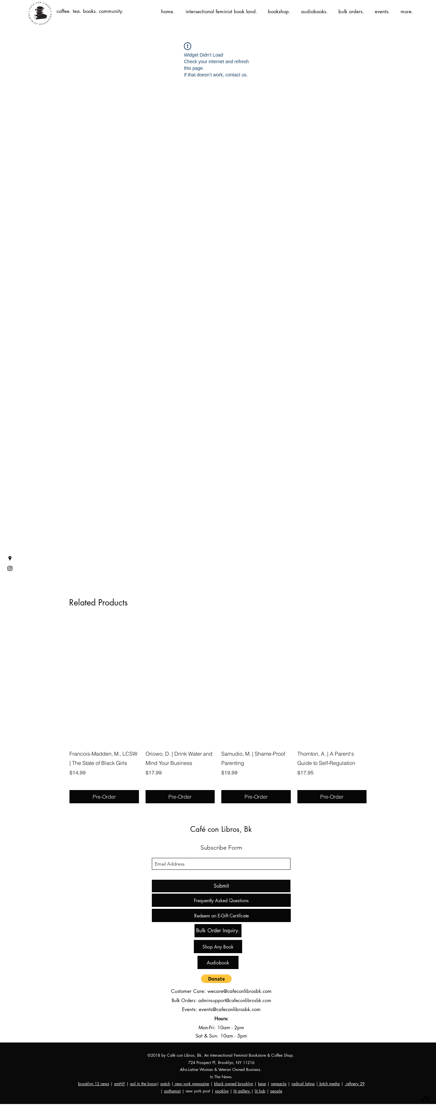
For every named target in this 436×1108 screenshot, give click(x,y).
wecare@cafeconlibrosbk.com (239, 991)
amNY (119, 1083)
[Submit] (221, 886)
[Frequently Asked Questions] (221, 900)
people (276, 1091)
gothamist (172, 1091)
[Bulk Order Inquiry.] (218, 930)
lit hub (260, 1091)
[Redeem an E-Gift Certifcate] (221, 915)
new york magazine (191, 1083)
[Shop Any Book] (218, 946)
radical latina (303, 1083)
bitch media (329, 1083)
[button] (216, 978)
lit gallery (242, 1091)
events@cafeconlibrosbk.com (230, 1009)
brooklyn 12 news (93, 1083)
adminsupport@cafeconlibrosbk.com (234, 1000)
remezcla (278, 1083)
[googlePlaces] (10, 558)
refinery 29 (355, 1083)
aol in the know (143, 1083)
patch (165, 1083)
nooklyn (222, 1091)
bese (262, 1083)
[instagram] (10, 568)
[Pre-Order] (104, 796)
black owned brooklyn (233, 1083)
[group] (218, 712)
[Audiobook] (218, 962)
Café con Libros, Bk (221, 829)
